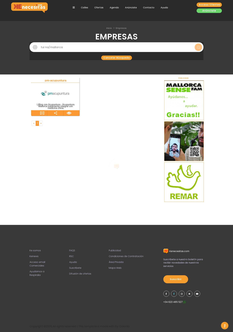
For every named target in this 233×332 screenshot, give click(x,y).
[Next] (41, 123)
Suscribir (176, 279)
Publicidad (115, 250)
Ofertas (98, 7)
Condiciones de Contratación (126, 256)
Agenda (114, 7)
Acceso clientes (209, 4)
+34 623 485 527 (174, 302)
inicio (109, 28)
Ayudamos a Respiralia (37, 273)
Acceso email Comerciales (37, 263)
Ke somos (35, 250)
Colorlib (124, 326)
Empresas (121, 28)
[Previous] (34, 123)
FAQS (72, 250)
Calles (84, 7)
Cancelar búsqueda (116, 57)
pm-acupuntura (55, 80)
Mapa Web (115, 268)
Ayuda (164, 7)
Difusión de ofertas (80, 273)
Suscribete (75, 268)
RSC (71, 256)
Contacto (148, 7)
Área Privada (116, 262)
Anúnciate (131, 7)
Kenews (34, 256)
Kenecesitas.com (176, 251)
